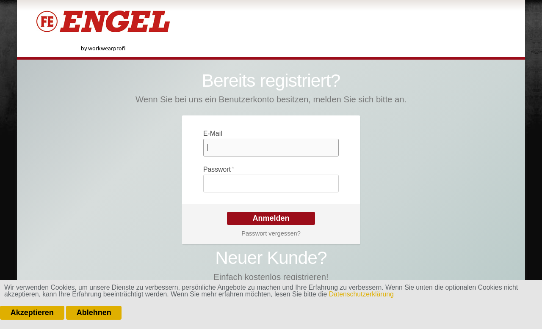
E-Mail (212, 133)
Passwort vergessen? (271, 233)
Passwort (219, 168)
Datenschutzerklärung (361, 294)
